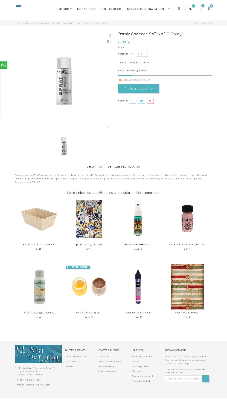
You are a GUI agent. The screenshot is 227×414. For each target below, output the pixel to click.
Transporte (103, 356)
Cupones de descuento (143, 376)
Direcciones (137, 371)
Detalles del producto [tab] (124, 166)
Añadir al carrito (139, 88)
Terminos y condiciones (109, 361)
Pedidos (136, 361)
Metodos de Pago (106, 366)
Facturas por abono (141, 366)
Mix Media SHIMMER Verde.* (138, 244)
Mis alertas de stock (141, 381)
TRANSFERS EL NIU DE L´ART (148, 8)
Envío (123, 62)
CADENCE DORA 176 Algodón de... (187, 244)
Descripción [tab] (95, 166)
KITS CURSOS (86, 8)
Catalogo (64, 8)
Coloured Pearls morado (138, 312)
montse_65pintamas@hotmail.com (33, 385)
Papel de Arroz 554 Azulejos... (89, 244)
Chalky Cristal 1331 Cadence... (39, 312)
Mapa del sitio (71, 361)
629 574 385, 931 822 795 (29, 380)
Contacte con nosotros (76, 356)
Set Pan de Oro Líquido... (89, 312)
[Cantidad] (132, 53)
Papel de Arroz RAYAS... (187, 312)
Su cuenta (138, 349)
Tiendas (69, 366)
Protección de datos (107, 371)
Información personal (142, 356)
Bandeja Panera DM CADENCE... (39, 244)
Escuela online (111, 8)
